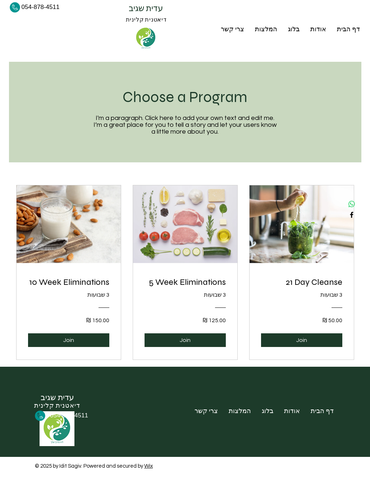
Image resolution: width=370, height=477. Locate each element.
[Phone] (15, 7)
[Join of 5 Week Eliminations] (185, 340)
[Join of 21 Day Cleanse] (301, 340)
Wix (148, 466)
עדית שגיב (147, 8)
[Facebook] (352, 215)
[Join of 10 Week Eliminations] (68, 340)
